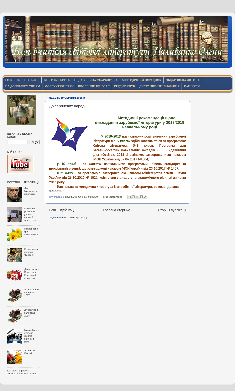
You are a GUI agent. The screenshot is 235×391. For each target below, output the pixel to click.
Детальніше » (56, 190)
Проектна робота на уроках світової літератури (30, 214)
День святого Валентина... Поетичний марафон (31, 273)
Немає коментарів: (112, 196)
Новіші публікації (62, 210)
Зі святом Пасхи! (29, 352)
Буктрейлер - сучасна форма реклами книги (31, 336)
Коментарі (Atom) (77, 217)
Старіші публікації (172, 210)
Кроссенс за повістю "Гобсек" (31, 252)
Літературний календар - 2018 (31, 312)
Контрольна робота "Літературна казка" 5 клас (22, 372)
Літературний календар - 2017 (31, 292)
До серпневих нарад (66, 106)
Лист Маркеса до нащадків (31, 191)
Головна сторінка (116, 210)
